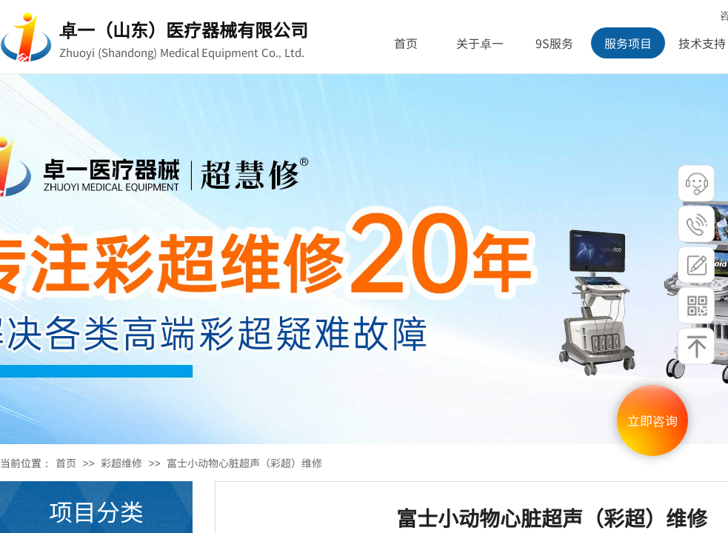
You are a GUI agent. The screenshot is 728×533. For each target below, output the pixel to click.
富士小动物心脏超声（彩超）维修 (244, 462)
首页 (66, 462)
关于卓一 (480, 43)
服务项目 (628, 43)
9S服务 (554, 43)
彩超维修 (121, 462)
